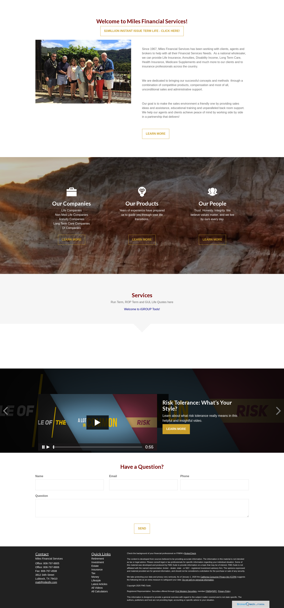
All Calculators (99, 591)
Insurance (97, 569)
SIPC (214, 591)
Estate (95, 565)
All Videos (97, 587)
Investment (97, 562)
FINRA (209, 591)
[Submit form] (142, 529)
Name (39, 476)
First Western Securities (186, 591)
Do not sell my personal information (198, 580)
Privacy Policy (224, 591)
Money (95, 576)
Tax (93, 573)
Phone (184, 476)
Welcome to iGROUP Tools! (142, 309)
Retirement (97, 558)
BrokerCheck (190, 553)
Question (41, 495)
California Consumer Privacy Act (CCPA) (218, 577)
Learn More (176, 428)
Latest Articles (99, 584)
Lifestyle (96, 580)
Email (113, 476)
